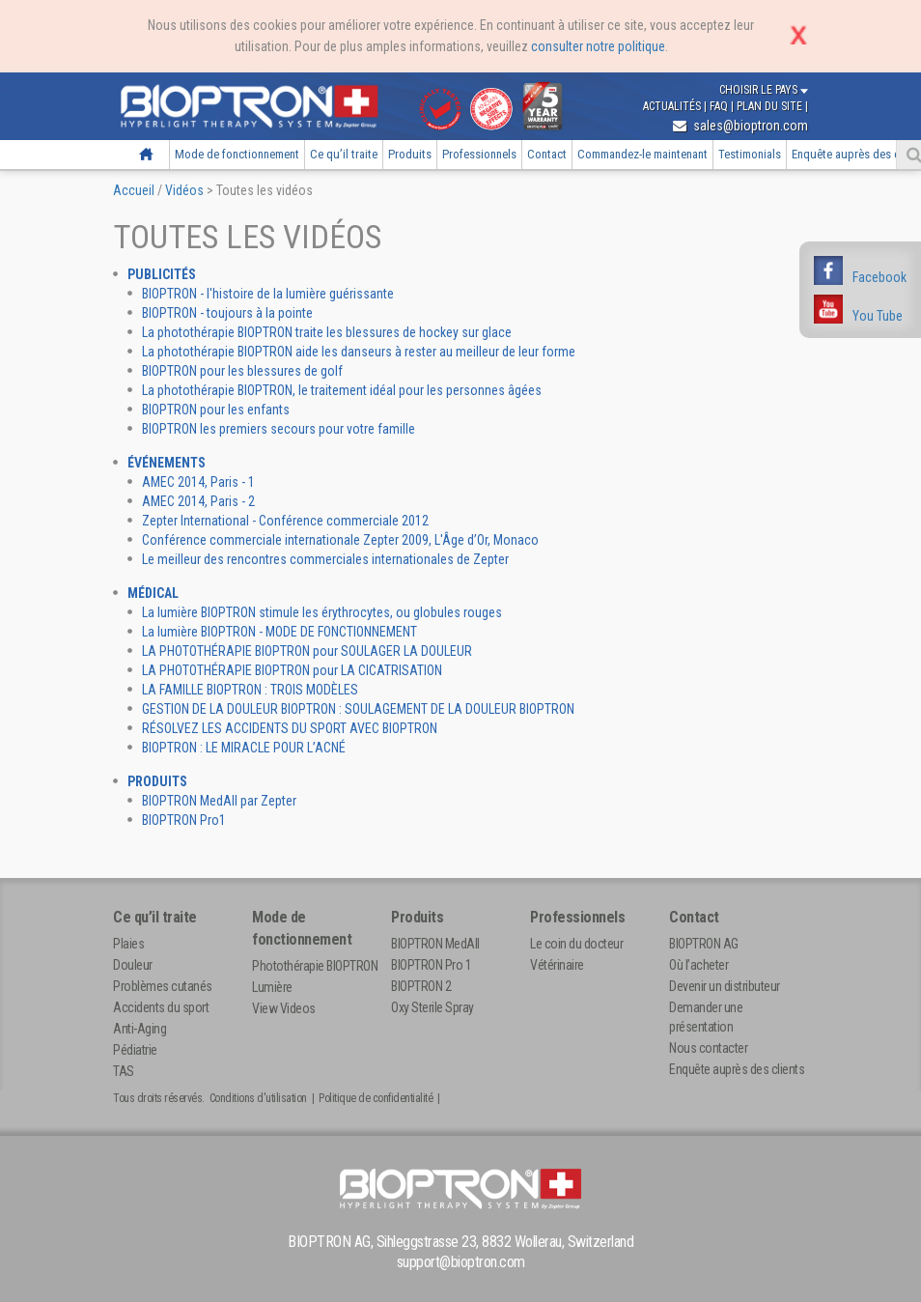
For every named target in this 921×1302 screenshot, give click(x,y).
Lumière (272, 987)
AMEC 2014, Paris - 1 (198, 482)
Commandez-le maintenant (642, 154)
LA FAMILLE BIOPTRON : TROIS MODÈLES (250, 689)
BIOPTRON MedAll (435, 943)
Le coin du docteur (576, 943)
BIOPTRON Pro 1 (431, 965)
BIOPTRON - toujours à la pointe (227, 313)
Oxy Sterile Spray (432, 1007)
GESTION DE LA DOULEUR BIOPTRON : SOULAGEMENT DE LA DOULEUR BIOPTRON (358, 709)
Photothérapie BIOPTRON (314, 966)
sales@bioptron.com (740, 125)
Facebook (879, 277)
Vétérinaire (557, 965)
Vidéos (184, 190)
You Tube (877, 316)
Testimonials (749, 154)
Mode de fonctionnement (237, 154)
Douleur (133, 965)
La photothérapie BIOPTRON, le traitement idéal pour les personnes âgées (342, 390)
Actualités (673, 106)
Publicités (161, 274)
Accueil (145, 154)
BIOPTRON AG (704, 943)
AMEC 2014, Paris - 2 (198, 501)
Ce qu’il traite (343, 154)
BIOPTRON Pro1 (184, 820)
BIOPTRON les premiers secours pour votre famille (278, 429)
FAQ (720, 106)
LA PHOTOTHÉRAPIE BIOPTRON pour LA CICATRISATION (292, 670)
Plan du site (771, 106)
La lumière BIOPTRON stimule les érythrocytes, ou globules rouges (322, 612)
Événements (166, 462)
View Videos (284, 1008)
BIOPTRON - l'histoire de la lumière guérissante (268, 293)
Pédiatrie (135, 1050)
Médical (153, 593)
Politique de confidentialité (376, 1098)
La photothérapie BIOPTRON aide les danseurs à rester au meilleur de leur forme (358, 351)
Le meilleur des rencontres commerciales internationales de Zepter (325, 559)
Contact (547, 154)
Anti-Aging (139, 1028)
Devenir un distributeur (724, 986)
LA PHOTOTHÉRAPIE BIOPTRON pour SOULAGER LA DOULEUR (307, 651)
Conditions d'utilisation (258, 1098)
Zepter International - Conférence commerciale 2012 (285, 520)
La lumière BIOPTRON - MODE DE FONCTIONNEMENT (279, 631)
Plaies (128, 943)
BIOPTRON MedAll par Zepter (219, 800)
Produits (410, 154)
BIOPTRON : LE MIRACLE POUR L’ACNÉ (244, 747)
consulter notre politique (598, 46)
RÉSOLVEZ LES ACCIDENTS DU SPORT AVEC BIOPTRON (289, 728)
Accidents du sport (161, 1007)
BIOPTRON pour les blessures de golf (242, 371)
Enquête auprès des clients (736, 1069)
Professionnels (479, 154)
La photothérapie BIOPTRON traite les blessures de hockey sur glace (327, 332)
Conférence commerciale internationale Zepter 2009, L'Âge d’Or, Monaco (340, 540)
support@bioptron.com (461, 1262)
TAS (123, 1071)
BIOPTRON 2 (421, 986)
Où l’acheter (698, 965)
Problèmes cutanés (162, 986)
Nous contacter (708, 1048)
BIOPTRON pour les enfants (216, 409)
